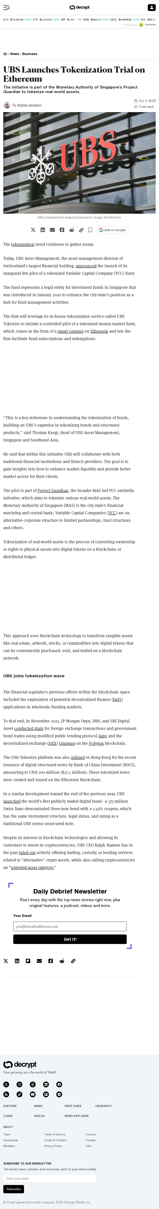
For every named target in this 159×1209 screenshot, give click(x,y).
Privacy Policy (53, 1146)
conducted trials (29, 728)
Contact (91, 1134)
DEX (52, 743)
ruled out (27, 852)
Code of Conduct (55, 1140)
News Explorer (77, 1116)
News (38, 1106)
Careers (91, 1140)
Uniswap (67, 743)
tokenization (22, 244)
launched (11, 801)
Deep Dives (73, 1106)
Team (6, 1134)
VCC (112, 513)
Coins (7, 1116)
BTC (5, 19)
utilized (78, 757)
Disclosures (10, 1140)
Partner (10, 1106)
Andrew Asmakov (29, 105)
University (103, 1106)
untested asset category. (32, 867)
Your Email (22, 916)
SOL (143, 19)
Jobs (89, 1146)
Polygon (96, 743)
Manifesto (9, 1146)
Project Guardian (53, 490)
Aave (102, 736)
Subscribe (14, 1189)
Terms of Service (55, 1134)
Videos (39, 1116)
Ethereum (99, 331)
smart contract (70, 331)
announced (86, 266)
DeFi (117, 699)
